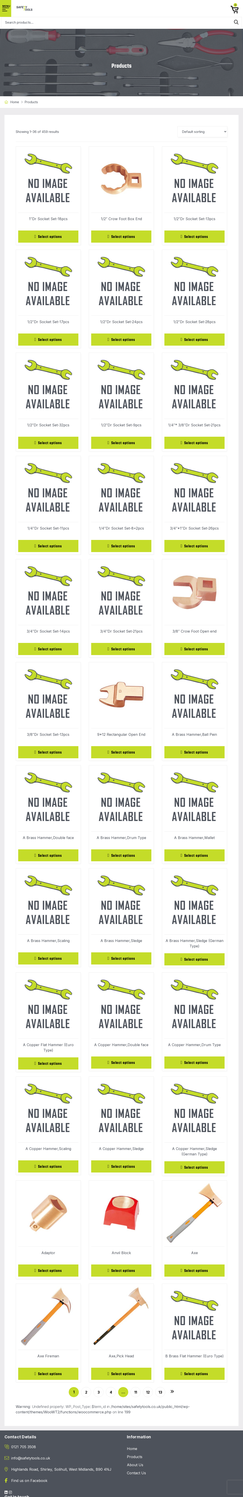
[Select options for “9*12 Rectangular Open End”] (121, 754)
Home (14, 102)
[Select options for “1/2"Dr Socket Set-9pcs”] (121, 444)
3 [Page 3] (98, 1397)
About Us (135, 1470)
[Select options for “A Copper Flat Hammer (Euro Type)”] (48, 1067)
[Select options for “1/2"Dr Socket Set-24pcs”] (121, 340)
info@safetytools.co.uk (30, 1463)
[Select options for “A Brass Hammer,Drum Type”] (121, 858)
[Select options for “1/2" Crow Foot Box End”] (121, 236)
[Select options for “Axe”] (194, 1275)
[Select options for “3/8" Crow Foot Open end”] (194, 651)
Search (236, 22)
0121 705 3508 (23, 1452)
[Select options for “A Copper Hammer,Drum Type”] (194, 1066)
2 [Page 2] (86, 1397)
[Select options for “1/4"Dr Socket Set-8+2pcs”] (121, 547)
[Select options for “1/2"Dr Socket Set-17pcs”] (48, 340)
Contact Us (136, 1478)
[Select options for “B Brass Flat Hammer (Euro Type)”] (194, 1379)
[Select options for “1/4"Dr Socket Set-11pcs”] (48, 547)
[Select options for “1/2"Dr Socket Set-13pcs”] (194, 236)
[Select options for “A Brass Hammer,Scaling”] (48, 961)
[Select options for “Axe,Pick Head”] (121, 1379)
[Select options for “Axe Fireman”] (48, 1379)
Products (134, 1462)
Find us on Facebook (29, 1486)
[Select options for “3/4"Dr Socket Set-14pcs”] (48, 651)
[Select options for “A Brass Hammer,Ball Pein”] (194, 754)
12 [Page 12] (148, 1397)
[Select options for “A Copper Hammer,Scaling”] (48, 1171)
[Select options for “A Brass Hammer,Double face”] (48, 858)
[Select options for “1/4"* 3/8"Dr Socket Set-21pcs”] (194, 444)
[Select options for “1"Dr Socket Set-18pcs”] (48, 236)
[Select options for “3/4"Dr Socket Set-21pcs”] (121, 651)
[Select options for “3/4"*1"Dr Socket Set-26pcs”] (194, 547)
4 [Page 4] (111, 1397)
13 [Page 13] (160, 1397)
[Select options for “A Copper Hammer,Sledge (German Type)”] (194, 1172)
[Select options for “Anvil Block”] (121, 1275)
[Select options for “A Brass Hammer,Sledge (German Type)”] (194, 962)
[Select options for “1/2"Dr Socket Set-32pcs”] (48, 444)
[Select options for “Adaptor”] (48, 1275)
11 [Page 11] (135, 1397)
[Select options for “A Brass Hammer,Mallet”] (194, 858)
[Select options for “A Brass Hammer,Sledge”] (121, 961)
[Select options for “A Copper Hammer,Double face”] (121, 1066)
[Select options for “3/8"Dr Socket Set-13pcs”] (48, 754)
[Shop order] (202, 131)
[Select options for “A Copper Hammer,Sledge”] (121, 1171)
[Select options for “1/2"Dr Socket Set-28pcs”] (194, 340)
